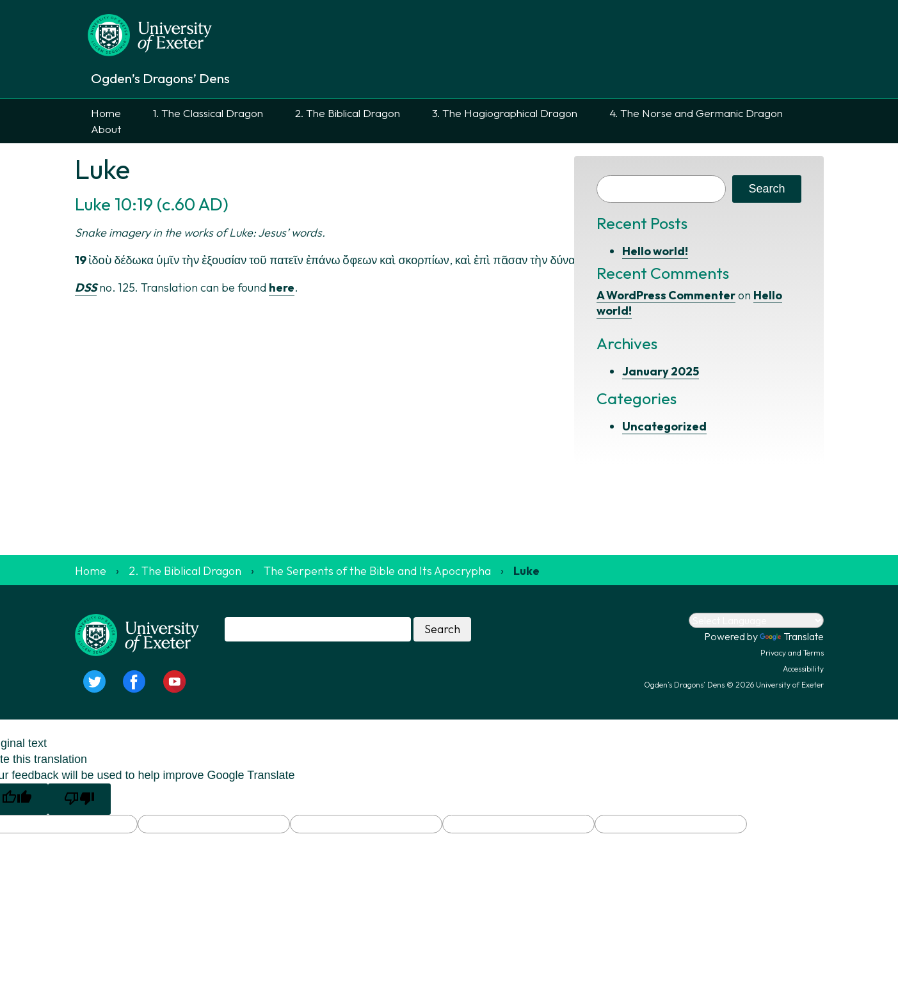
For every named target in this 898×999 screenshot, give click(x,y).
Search (766, 188)
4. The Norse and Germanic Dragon (696, 113)
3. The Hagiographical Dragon (504, 113)
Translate (792, 636)
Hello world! (655, 251)
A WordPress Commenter (666, 295)
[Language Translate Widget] (756, 620)
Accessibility (803, 668)
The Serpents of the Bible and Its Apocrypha (377, 570)
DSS (86, 287)
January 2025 (660, 371)
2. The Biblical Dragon (347, 113)
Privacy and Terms (792, 652)
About (106, 129)
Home (106, 113)
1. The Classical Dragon (208, 113)
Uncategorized (664, 426)
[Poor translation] (79, 799)
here (281, 287)
